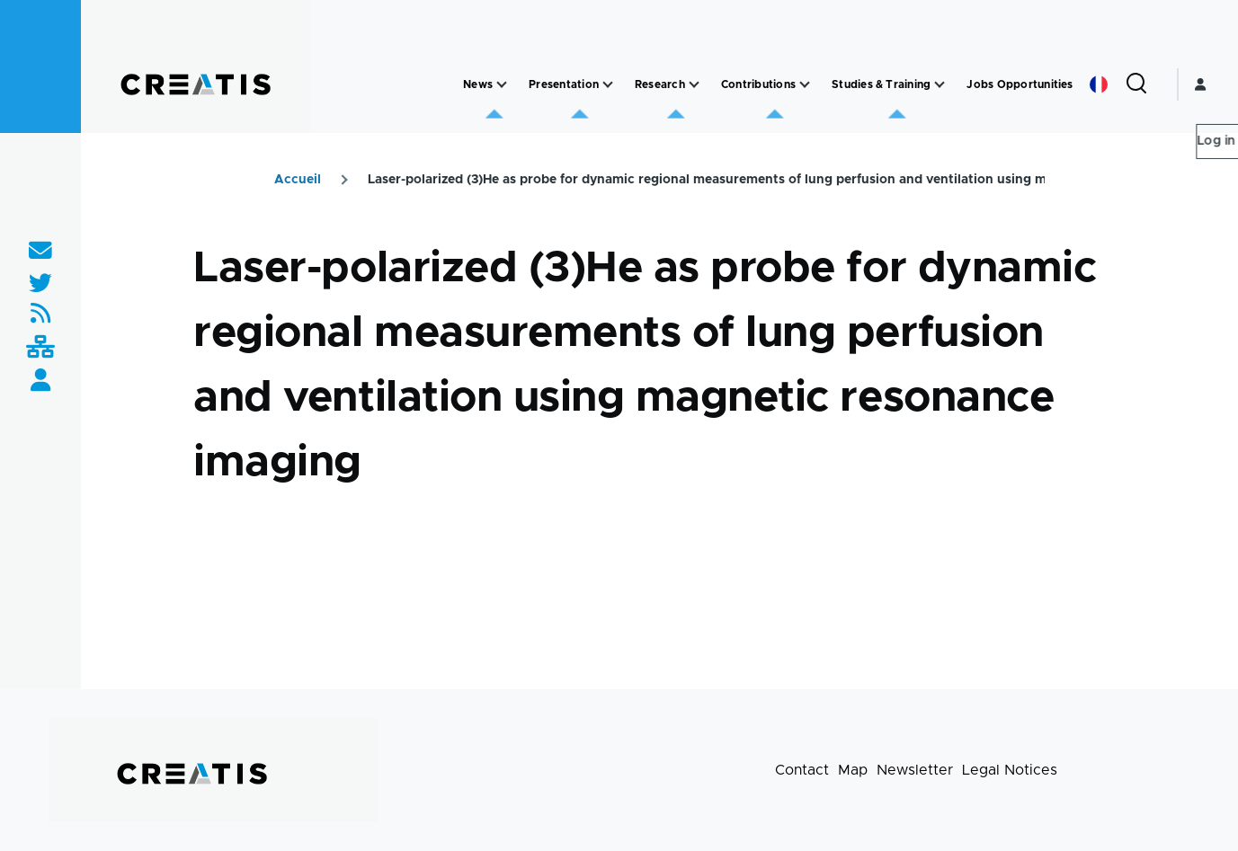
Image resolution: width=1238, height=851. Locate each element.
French (1099, 84)
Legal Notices (1009, 770)
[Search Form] (1136, 84)
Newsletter (915, 770)
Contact (802, 770)
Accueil (297, 179)
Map (853, 770)
